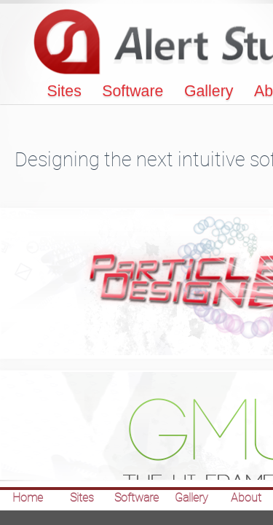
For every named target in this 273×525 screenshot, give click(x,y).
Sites (64, 91)
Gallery (209, 91)
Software (132, 91)
